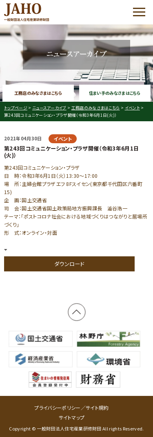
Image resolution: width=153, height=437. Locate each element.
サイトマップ (72, 417)
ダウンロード (69, 264)
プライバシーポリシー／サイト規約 (71, 407)
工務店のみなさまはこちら (38, 93)
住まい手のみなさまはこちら (115, 93)
